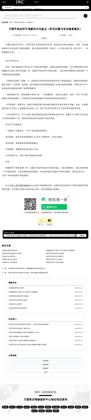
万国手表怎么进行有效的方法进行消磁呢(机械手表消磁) (28, 344)
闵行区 (63, 407)
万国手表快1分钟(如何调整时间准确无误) (23, 340)
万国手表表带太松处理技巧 (55, 256)
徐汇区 (12, 407)
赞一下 (41, 224)
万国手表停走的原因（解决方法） (20, 328)
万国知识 (30, 22)
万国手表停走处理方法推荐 (55, 253)
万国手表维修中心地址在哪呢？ (19, 336)
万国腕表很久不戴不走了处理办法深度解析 (60, 250)
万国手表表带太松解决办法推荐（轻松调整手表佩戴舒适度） (29, 273)
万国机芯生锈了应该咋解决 (55, 262)
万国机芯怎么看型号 (9, 256)
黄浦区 (5, 407)
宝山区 (70, 407)
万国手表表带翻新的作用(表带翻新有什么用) (24, 332)
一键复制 (81, 235)
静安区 (26, 407)
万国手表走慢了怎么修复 (54, 259)
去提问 (49, 224)
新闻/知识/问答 (19, 22)
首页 (11, 22)
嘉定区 (78, 407)
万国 (45, 372)
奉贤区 (48, 411)
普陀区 (33, 407)
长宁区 (19, 407)
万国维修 (45, 361)
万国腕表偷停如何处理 (9, 250)
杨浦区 (48, 407)
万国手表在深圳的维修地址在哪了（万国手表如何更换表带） (29, 324)
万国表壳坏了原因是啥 (9, 262)
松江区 (34, 411)
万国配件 (45, 368)
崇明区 (56, 411)
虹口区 (41, 407)
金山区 (85, 407)
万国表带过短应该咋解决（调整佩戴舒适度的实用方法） (27, 268)
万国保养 (45, 364)
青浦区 (41, 411)
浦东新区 (56, 407)
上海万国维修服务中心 (24, 185)
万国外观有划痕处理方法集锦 (12, 253)
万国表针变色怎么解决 (9, 259)
